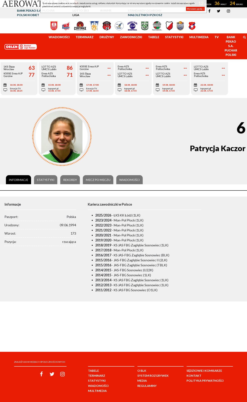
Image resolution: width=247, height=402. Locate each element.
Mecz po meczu (98, 179)
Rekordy (70, 179)
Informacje (18, 179)
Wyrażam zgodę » (195, 9)
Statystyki (45, 179)
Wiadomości (129, 179)
